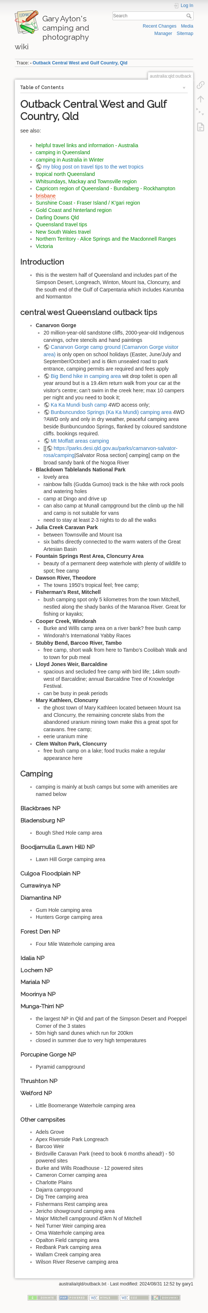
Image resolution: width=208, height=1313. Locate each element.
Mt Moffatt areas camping (80, 441)
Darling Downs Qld (57, 217)
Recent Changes (159, 26)
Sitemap (185, 33)
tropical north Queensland (65, 174)
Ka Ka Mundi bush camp (79, 405)
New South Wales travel (63, 232)
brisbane (46, 196)
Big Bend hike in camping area (86, 376)
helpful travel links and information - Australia (87, 145)
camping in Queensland (63, 152)
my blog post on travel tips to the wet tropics (93, 167)
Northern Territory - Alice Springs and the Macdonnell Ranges (106, 239)
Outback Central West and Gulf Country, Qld (80, 63)
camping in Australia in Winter (70, 160)
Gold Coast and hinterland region (73, 210)
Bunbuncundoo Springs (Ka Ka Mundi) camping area (111, 412)
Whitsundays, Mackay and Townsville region (86, 181)
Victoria (44, 246)
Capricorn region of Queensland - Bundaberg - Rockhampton (105, 188)
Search (189, 15)
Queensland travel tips (61, 224)
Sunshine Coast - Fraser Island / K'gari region (88, 203)
